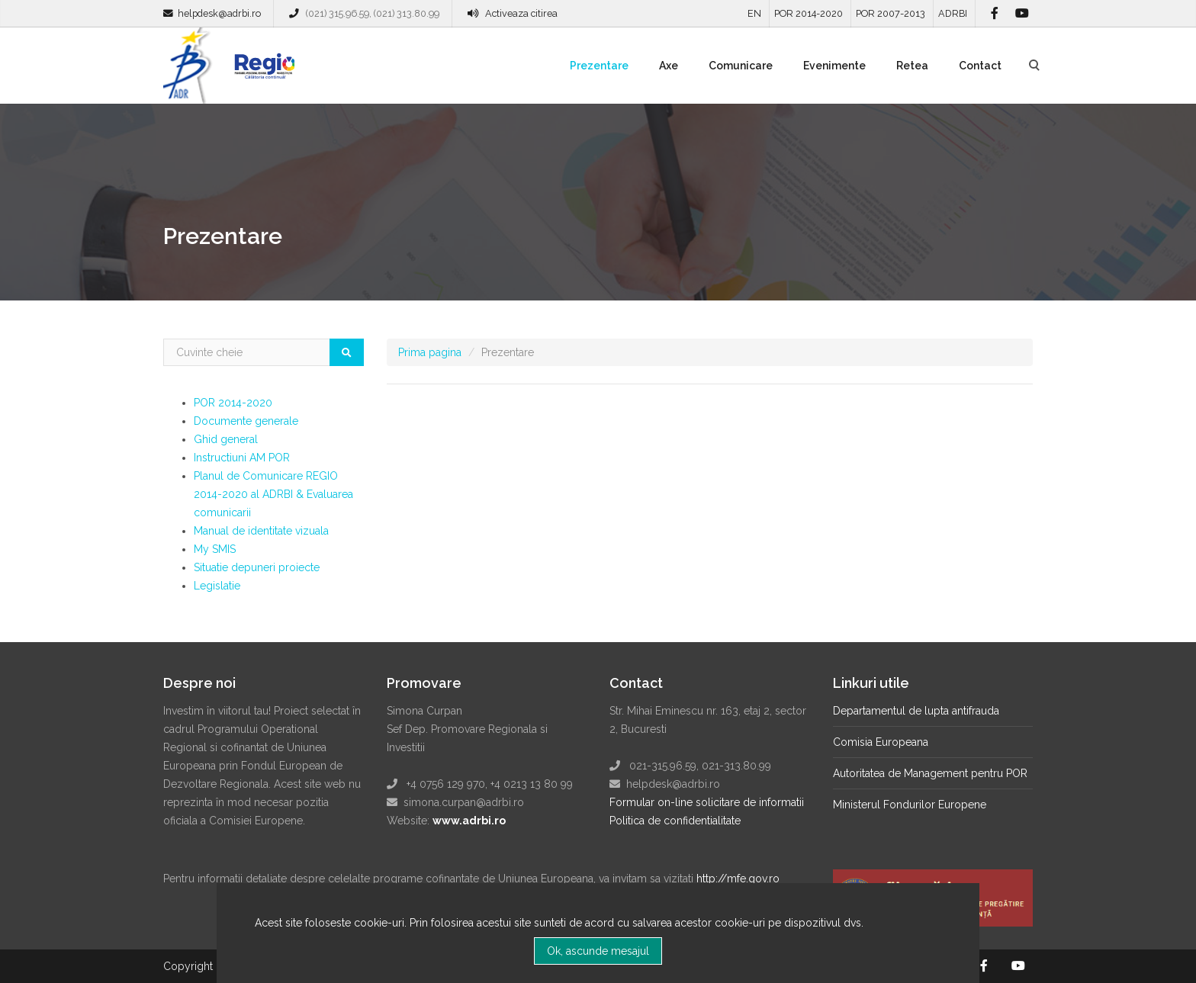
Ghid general (226, 439)
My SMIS (215, 549)
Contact (980, 65)
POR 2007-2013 (890, 13)
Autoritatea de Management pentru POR (930, 773)
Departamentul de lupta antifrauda (916, 711)
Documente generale (246, 421)
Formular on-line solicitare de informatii (706, 802)
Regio (261, 70)
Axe (668, 65)
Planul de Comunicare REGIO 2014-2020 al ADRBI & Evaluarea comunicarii (273, 494)
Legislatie (217, 586)
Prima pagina (429, 352)
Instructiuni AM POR (242, 457)
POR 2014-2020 (808, 13)
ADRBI (952, 13)
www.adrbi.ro (469, 820)
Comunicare (741, 65)
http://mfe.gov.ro (738, 878)
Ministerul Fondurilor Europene (909, 804)
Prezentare (599, 65)
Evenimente (834, 65)
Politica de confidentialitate (675, 820)
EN (754, 13)
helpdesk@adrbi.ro (219, 13)
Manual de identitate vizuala (261, 531)
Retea (912, 65)
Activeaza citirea (521, 13)
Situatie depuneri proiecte (257, 567)
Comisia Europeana (880, 742)
